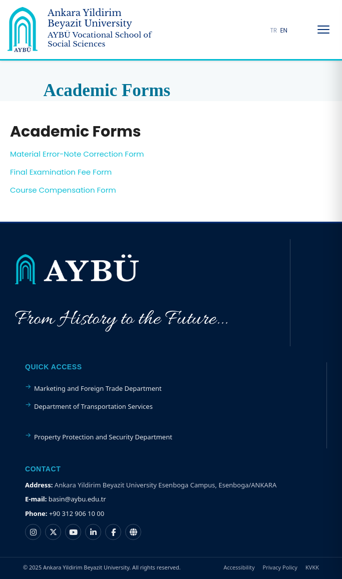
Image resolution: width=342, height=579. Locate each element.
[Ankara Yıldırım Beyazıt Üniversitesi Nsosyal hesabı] (133, 532)
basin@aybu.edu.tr (77, 498)
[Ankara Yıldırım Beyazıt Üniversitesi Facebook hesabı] (113, 532)
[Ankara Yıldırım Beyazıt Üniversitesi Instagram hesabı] (33, 532)
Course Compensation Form (63, 190)
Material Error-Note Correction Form (77, 154)
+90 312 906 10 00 (76, 513)
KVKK (312, 567)
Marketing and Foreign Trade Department (98, 388)
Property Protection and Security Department (103, 436)
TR (273, 30)
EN (283, 30)
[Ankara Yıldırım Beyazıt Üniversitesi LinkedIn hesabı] (93, 532)
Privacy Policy (280, 567)
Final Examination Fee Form (61, 172)
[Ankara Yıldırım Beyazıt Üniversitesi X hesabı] (53, 532)
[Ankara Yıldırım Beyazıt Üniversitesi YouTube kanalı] (73, 532)
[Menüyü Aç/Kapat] (323, 30)
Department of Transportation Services (93, 406)
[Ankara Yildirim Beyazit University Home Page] (80, 29)
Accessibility (239, 567)
